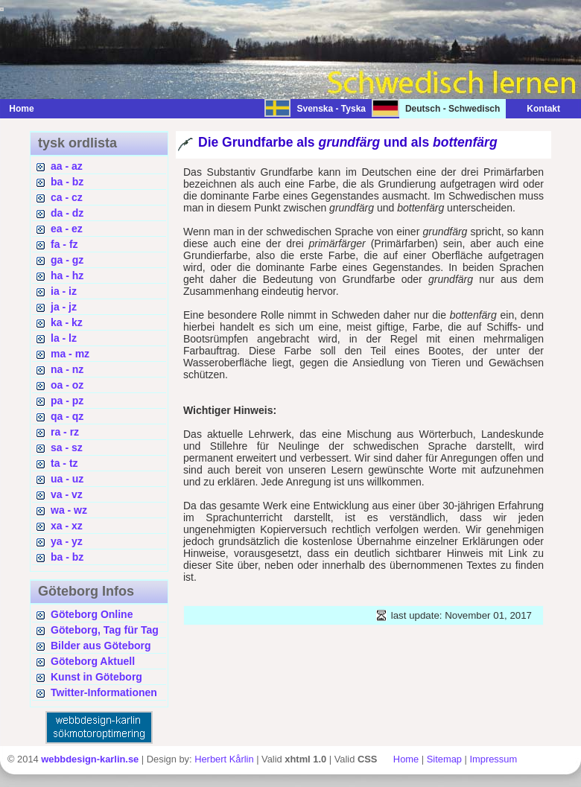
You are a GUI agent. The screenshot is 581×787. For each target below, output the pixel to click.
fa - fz (64, 244)
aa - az (67, 166)
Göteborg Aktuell (93, 661)
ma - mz (70, 354)
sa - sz (67, 447)
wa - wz (69, 510)
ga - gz (67, 260)
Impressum (493, 759)
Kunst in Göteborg (96, 677)
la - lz (64, 338)
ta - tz (64, 463)
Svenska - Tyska (331, 108)
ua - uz (67, 479)
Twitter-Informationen (104, 692)
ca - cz (67, 197)
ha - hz (67, 275)
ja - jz (64, 307)
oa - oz (67, 385)
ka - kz (67, 322)
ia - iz (64, 291)
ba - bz (67, 182)
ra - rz (65, 432)
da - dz (67, 213)
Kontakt (536, 108)
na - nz (67, 369)
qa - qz (67, 416)
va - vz (67, 494)
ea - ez (67, 229)
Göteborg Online (92, 614)
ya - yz (67, 541)
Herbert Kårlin (223, 759)
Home (21, 108)
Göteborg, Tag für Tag (105, 630)
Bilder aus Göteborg (101, 645)
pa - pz (67, 401)
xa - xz (67, 526)
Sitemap (444, 759)
